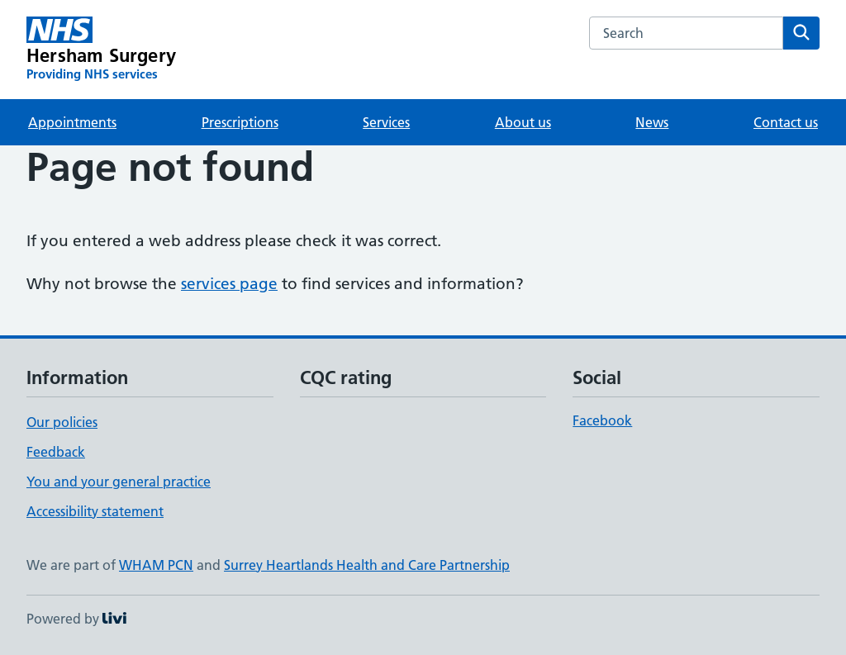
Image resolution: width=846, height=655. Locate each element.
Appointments (72, 122)
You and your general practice (118, 481)
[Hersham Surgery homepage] (101, 50)
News (651, 122)
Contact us (785, 122)
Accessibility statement (95, 511)
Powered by (76, 618)
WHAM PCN (156, 565)
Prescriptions (240, 122)
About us (523, 122)
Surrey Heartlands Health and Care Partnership (367, 565)
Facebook (602, 420)
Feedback (55, 452)
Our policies (61, 422)
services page (229, 283)
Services (386, 122)
